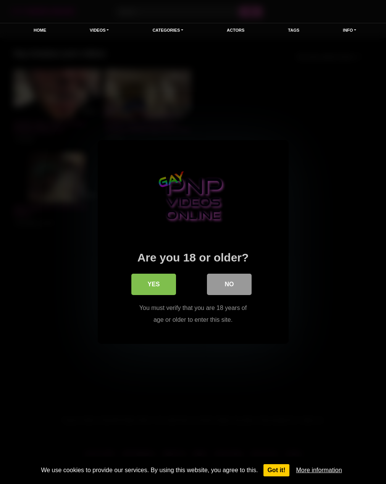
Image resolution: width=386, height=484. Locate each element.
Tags (293, 30)
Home (40, 30)
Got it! (276, 470)
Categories (166, 30)
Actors (235, 30)
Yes (153, 284)
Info (348, 30)
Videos (98, 30)
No (229, 284)
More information (319, 470)
